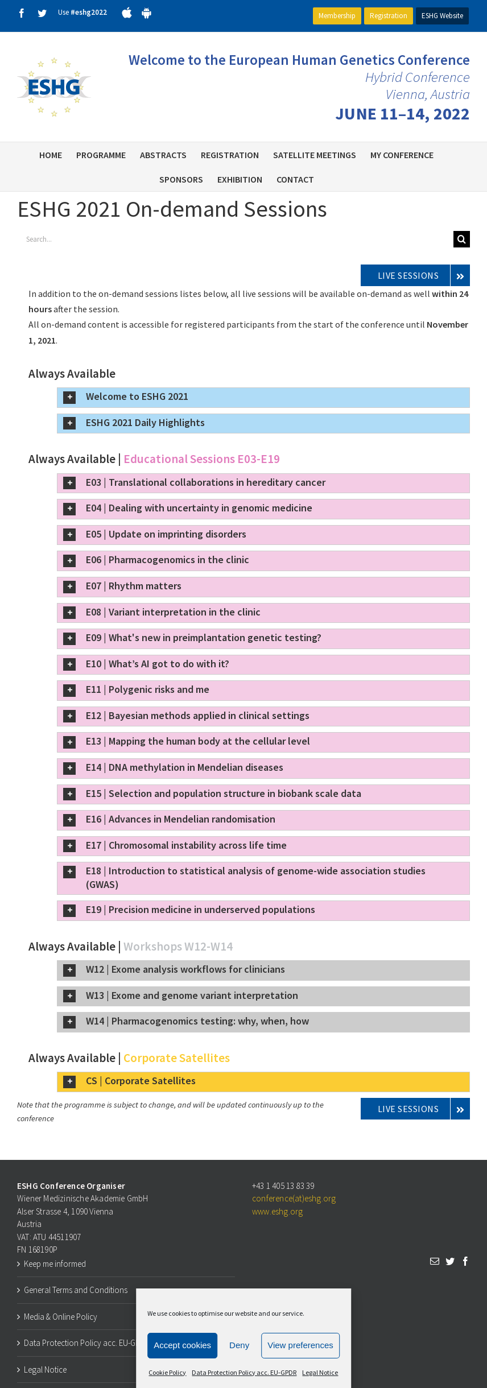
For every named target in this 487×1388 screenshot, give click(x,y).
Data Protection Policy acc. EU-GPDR (244, 1372)
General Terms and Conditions (75, 1289)
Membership (337, 15)
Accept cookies (182, 1345)
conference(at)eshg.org (294, 1198)
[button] (263, 397)
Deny (239, 1345)
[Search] (461, 239)
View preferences (300, 1345)
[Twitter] (450, 1261)
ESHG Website (442, 15)
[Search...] (235, 239)
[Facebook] (465, 1261)
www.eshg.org (277, 1211)
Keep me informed (55, 1263)
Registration (388, 15)
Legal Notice (320, 1372)
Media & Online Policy (60, 1316)
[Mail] (434, 1261)
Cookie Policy (167, 1372)
